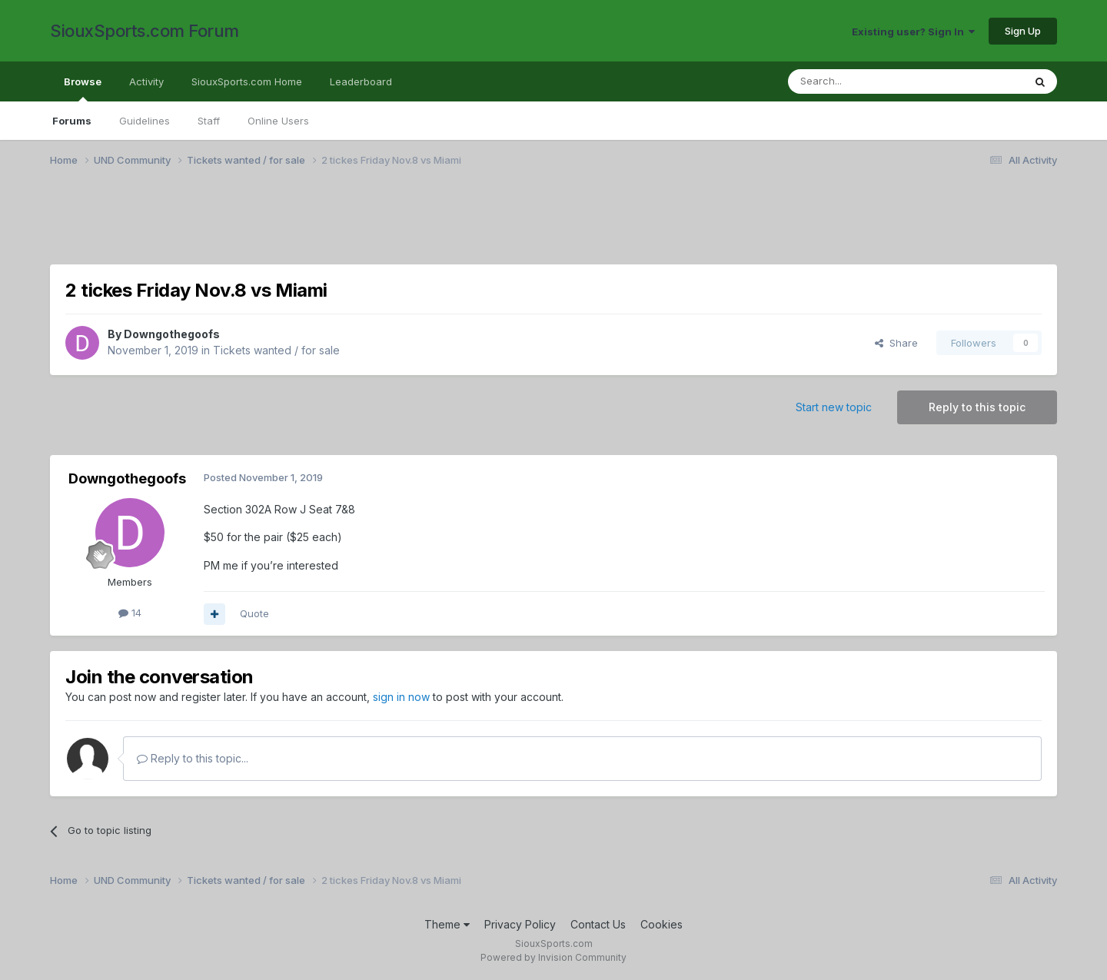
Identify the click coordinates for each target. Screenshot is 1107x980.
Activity (146, 81)
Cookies (661, 924)
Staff (209, 121)
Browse (82, 88)
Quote (254, 613)
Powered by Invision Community (553, 957)
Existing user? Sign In (913, 31)
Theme (447, 924)
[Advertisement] (511, 225)
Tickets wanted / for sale (276, 350)
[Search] (866, 81)
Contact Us (598, 924)
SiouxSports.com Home (246, 81)
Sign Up (1023, 31)
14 (129, 612)
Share (896, 343)
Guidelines (144, 121)
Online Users (278, 121)
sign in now (401, 696)
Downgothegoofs (172, 334)
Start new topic (834, 407)
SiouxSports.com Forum (144, 31)
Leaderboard (361, 81)
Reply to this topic (977, 407)
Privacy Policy (520, 924)
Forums (71, 121)
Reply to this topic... (192, 758)
